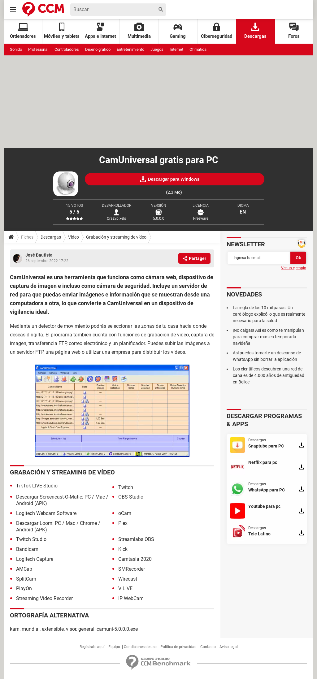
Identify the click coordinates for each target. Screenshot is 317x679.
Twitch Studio (31, 539)
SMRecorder (131, 569)
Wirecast (127, 579)
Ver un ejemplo (293, 268)
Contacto (208, 647)
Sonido (16, 49)
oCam (124, 513)
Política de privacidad (178, 647)
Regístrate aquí (92, 647)
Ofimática (197, 49)
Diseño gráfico (98, 49)
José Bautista (39, 255)
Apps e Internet (100, 31)
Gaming (178, 31)
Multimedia (139, 31)
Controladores (66, 49)
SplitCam (26, 579)
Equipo (114, 647)
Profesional (38, 49)
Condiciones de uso (140, 647)
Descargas (255, 31)
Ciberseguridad (216, 31)
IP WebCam (131, 598)
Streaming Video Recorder (44, 598)
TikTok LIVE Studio (37, 486)
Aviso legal (228, 647)
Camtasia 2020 (135, 559)
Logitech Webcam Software (46, 513)
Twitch (125, 487)
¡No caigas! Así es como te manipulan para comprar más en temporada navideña (268, 337)
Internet (176, 49)
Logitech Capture (34, 559)
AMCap (24, 569)
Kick (123, 549)
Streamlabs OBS (136, 539)
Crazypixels (116, 218)
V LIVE (125, 588)
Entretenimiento (130, 49)
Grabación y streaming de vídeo (116, 237)
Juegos (156, 49)
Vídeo (73, 237)
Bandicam (27, 549)
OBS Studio (130, 497)
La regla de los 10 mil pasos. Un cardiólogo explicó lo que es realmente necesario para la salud (269, 314)
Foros (294, 31)
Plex (123, 523)
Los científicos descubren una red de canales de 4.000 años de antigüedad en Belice (268, 375)
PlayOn (24, 588)
